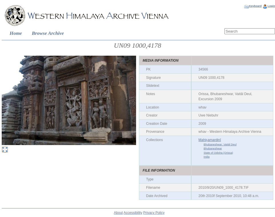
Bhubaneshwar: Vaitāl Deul (220, 144)
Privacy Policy (154, 213)
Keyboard (255, 5)
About (118, 213)
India (207, 156)
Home (16, 33)
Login (271, 5)
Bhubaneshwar (213, 148)
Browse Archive (48, 33)
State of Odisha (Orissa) (218, 152)
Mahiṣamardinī (209, 140)
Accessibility (132, 213)
